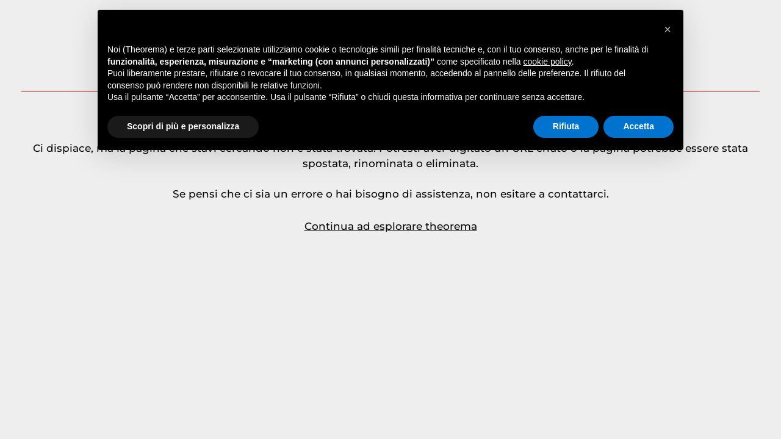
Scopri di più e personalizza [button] (183, 126)
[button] (667, 29)
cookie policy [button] (548, 61)
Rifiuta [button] (566, 126)
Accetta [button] (638, 126)
